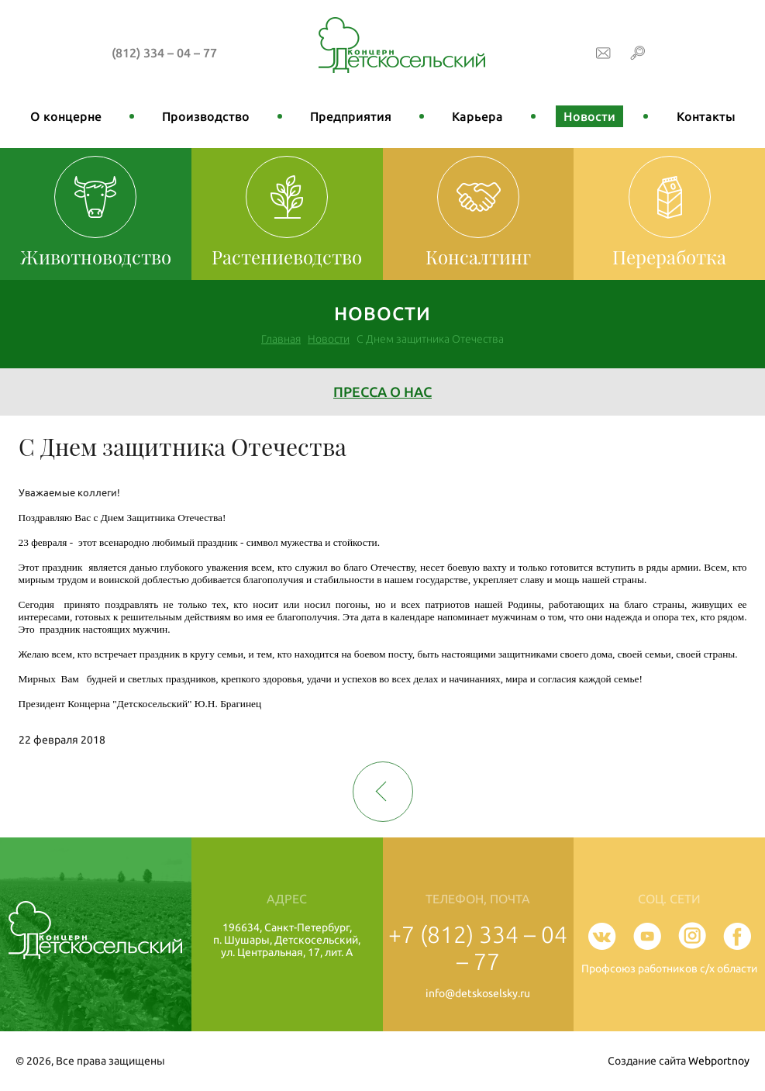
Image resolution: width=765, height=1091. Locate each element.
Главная (281, 339)
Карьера (477, 116)
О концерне (66, 116)
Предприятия (350, 116)
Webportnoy (718, 1061)
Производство (206, 116)
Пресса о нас (382, 391)
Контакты (706, 116)
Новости (589, 116)
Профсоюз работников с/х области (669, 968)
